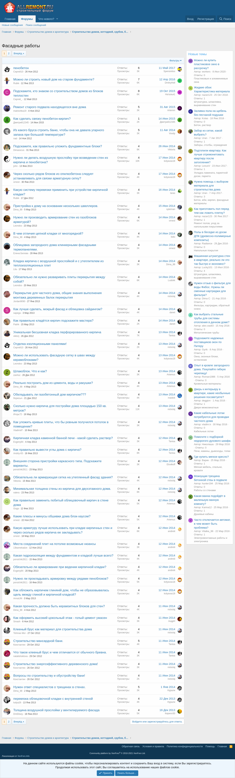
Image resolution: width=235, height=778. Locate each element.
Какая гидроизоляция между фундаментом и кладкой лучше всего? (63, 555)
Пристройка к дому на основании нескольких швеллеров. (55, 206)
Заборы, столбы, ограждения (210, 145)
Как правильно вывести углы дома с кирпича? (47, 449)
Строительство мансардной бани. (38, 641)
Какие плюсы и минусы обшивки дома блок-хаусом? (51, 516)
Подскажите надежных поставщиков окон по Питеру (209, 342)
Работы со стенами (205, 490)
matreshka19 (19, 111)
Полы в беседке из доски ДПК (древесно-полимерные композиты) (212, 236)
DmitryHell (170, 82)
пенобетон (21, 68)
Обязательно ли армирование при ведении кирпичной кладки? (59, 567)
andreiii (171, 531)
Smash (16, 621)
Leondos (17, 225)
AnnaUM (17, 598)
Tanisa (172, 335)
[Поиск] (225, 18)
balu (173, 237)
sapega (17, 313)
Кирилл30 (170, 713)
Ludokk (171, 280)
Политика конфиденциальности (185, 746)
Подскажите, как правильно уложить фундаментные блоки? (57, 146)
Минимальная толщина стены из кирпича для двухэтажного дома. (62, 489)
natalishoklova (20, 656)
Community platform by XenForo (118, 753)
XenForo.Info (24, 756)
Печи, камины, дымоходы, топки (212, 451)
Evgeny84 (18, 442)
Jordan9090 (19, 301)
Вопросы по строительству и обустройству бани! (49, 675)
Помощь (210, 746)
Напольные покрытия (206, 250)
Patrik (16, 324)
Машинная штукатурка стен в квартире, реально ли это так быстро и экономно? (212, 259)
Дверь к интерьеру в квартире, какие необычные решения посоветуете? (212, 393)
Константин (19, 644)
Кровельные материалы (207, 383)
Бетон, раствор (202, 125)
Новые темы (197, 54)
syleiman (170, 209)
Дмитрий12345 (21, 122)
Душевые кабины (204, 514)
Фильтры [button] (174, 60)
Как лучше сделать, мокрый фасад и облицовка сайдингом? (57, 309)
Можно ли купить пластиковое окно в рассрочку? (206, 64)
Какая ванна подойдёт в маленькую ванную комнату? (209, 499)
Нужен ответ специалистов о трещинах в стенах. (49, 687)
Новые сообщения (12, 25)
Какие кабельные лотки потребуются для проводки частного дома (211, 416)
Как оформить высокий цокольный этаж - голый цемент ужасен (60, 618)
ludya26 (17, 702)
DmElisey (18, 714)
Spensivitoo (169, 71)
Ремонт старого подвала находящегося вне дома (49, 107)
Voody (172, 133)
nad (15, 138)
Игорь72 (17, 414)
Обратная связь (131, 746)
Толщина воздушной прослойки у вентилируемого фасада (56, 710)
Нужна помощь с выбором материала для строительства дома (211, 185)
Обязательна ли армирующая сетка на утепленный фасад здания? (63, 477)
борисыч (17, 398)
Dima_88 (17, 209)
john (15, 166)
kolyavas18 (169, 161)
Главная (10, 18)
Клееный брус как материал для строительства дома (52, 629)
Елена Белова (20, 253)
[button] (57, 18)
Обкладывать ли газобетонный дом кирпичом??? (49, 394)
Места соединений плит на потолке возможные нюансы (54, 544)
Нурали (171, 690)
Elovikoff (171, 464)
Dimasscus (18, 150)
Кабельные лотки (203, 431)
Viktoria (171, 149)
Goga (16, 508)
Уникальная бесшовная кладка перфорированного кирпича (57, 332)
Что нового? (46, 18)
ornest (16, 182)
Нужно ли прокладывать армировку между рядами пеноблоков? (60, 578)
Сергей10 (18, 71)
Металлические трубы (206, 332)
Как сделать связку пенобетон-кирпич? (42, 118)
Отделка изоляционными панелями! (40, 344)
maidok (171, 398)
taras (172, 193)
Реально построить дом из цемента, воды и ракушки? (53, 383)
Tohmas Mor (19, 633)
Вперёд (18, 53)
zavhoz (16, 375)
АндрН (171, 621)
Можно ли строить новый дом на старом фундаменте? (53, 79)
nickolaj (171, 296)
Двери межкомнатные (206, 407)
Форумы (27, 18)
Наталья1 (170, 94)
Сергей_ (17, 99)
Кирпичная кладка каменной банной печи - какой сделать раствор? (63, 438)
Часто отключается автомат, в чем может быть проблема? (212, 523)
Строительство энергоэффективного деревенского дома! (55, 664)
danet (172, 312)
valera (16, 492)
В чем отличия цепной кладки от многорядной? (48, 233)
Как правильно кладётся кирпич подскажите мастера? (53, 320)
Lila (15, 269)
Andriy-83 (18, 453)
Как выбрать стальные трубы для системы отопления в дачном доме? (211, 318)
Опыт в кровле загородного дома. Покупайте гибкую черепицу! (212, 369)
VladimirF (18, 430)
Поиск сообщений (36, 25)
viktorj (16, 336)
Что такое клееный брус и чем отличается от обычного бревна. (60, 652)
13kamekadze (20, 547)
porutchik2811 (20, 469)
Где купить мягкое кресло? (211, 456)
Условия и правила (153, 746)
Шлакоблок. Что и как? (30, 371)
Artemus (171, 374)
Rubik (16, 83)
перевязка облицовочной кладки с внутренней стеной (53, 699)
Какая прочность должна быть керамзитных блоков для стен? (59, 606)
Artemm (171, 110)
